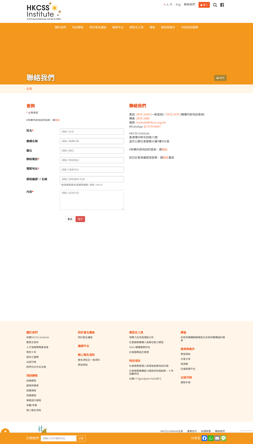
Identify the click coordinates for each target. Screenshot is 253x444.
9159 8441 (152, 126)
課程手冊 (185, 382)
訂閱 (81, 438)
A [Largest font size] (171, 4)
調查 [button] (152, 27)
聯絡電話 (32, 159)
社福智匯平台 (188, 368)
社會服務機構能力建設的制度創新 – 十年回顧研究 (151, 372)
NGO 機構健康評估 (139, 347)
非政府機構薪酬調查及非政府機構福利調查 (203, 339)
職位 (29, 151)
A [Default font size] (164, 4)
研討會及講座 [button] (97, 27)
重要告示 (192, 431)
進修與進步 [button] (168, 27)
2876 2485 (143, 118)
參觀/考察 (31, 405)
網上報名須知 (33, 410)
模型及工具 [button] (136, 27)
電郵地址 (32, 169)
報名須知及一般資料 (89, 359)
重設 (69, 219)
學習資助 (83, 364)
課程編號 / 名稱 (36, 179)
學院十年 (31, 352)
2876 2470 (172, 114)
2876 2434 (143, 114)
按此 (57, 120)
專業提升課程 (33, 400)
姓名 (30, 131)
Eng (178, 4)
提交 (80, 219)
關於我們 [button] (60, 27)
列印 (220, 78)
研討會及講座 (85, 337)
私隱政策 (206, 431)
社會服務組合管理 (139, 352)
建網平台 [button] (118, 27)
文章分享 (185, 359)
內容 (30, 192)
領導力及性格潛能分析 (141, 337)
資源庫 (184, 364)
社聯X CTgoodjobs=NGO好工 (145, 378)
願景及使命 (32, 342)
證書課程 (31, 390)
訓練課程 (31, 380)
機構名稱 (32, 141)
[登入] (204, 5)
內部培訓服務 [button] (189, 27)
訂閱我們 (32, 438)
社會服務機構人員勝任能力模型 (146, 342)
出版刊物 (31, 362)
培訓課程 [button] (77, 27)
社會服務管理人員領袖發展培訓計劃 (148, 365)
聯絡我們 (189, 4)
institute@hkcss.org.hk (151, 122)
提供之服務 (32, 357)
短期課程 (31, 395)
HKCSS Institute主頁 (171, 431)
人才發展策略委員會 (37, 347)
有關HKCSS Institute (37, 337)
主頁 (29, 89)
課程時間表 (32, 385)
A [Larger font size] (167, 4)
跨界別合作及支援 (36, 367)
